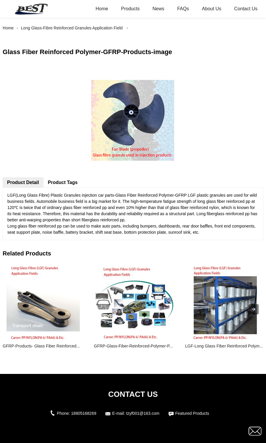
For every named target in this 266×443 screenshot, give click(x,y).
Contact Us (245, 8)
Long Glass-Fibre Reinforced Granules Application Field (72, 28)
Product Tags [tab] (63, 182)
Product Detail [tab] (23, 182)
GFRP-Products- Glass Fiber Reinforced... (41, 346)
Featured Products (192, 413)
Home (102, 8)
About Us (211, 8)
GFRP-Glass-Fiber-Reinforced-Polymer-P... (133, 346)
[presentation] (254, 309)
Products (130, 8)
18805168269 (84, 413)
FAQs (183, 8)
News (158, 8)
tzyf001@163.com (142, 413)
